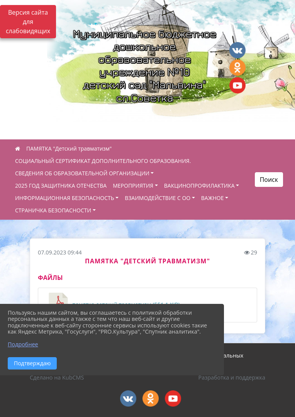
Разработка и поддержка (231, 377)
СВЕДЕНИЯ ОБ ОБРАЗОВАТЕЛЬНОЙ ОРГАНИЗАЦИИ (82, 173)
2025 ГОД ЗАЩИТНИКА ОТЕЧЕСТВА (61, 185)
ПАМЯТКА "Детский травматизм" (69, 148)
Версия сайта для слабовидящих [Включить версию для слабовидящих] (28, 21)
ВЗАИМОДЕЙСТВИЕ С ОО (157, 198)
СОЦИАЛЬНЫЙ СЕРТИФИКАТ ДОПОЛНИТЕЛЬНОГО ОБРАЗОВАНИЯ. (103, 160)
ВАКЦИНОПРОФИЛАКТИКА (199, 185)
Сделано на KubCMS (57, 377)
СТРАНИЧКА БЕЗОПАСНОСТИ (53, 210)
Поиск (269, 179)
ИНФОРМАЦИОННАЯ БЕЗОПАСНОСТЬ (64, 198)
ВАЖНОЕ (212, 198)
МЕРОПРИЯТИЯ (133, 185)
